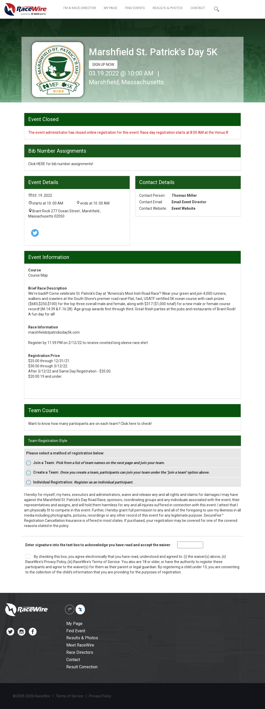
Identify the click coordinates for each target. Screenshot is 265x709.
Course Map (38, 275)
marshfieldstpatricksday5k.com (54, 332)
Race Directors (79, 652)
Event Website (183, 208)
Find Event (75, 630)
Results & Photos (82, 637)
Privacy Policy (55, 562)
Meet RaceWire (80, 645)
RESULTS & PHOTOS (168, 8)
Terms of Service (106, 562)
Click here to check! (136, 424)
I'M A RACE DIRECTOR (79, 8)
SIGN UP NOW (103, 64)
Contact (73, 659)
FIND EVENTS (135, 8)
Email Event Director (189, 202)
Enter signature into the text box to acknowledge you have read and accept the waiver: (98, 545)
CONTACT (197, 8)
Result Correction (82, 666)
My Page (74, 623)
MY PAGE (110, 8)
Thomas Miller (184, 195)
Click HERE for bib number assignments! (60, 164)
